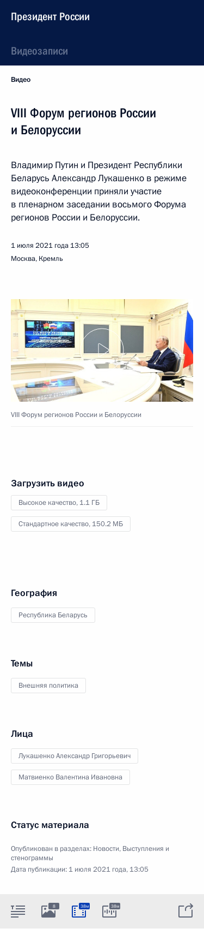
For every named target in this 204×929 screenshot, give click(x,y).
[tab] (18, 911)
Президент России (50, 16)
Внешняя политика (48, 685)
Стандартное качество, (70, 524)
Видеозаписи (39, 50)
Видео (20, 80)
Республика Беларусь (53, 615)
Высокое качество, (59, 503)
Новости (106, 849)
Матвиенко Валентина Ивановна (70, 777)
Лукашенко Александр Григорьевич (74, 756)
